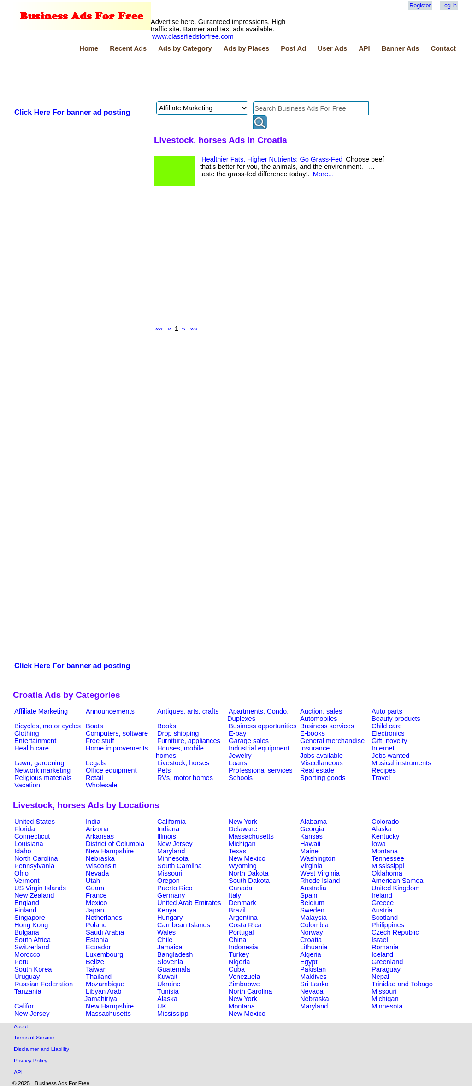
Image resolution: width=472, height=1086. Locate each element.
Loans (238, 763)
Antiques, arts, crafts (188, 711)
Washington (318, 858)
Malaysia (313, 917)
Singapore (29, 917)
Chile (164, 939)
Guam (95, 888)
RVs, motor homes (185, 777)
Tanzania (27, 991)
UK (161, 1006)
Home (88, 48)
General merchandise (332, 740)
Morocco (27, 954)
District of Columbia (115, 843)
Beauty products (396, 718)
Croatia (311, 939)
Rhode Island (320, 880)
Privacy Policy (30, 1060)
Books (166, 726)
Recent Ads (128, 48)
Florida (24, 829)
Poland (96, 925)
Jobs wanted (390, 755)
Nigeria (239, 962)
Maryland (171, 851)
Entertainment (35, 740)
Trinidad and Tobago (402, 984)
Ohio (21, 873)
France (96, 895)
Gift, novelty (389, 740)
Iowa (379, 843)
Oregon (168, 880)
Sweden (312, 910)
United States (34, 821)
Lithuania (314, 947)
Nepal (380, 976)
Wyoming (243, 866)
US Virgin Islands (40, 888)
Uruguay (27, 976)
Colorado (385, 821)
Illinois (166, 836)
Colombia (314, 925)
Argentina (243, 917)
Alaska (382, 829)
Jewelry (240, 755)
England (26, 902)
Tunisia (168, 991)
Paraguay (386, 969)
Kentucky (385, 836)
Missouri (170, 873)
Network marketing (42, 770)
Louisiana (28, 843)
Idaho (22, 851)
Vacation (27, 785)
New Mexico (247, 858)
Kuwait (167, 976)
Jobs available (321, 755)
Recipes (384, 770)
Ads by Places (246, 48)
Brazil (237, 910)
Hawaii (310, 843)
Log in (449, 5)
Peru (21, 962)
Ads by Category (185, 48)
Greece (383, 902)
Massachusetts (251, 836)
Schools (241, 777)
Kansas (311, 836)
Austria (382, 910)
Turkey (239, 954)
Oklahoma (387, 873)
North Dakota (248, 873)
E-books (312, 733)
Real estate (317, 770)
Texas (237, 851)
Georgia (312, 829)
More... (323, 174)
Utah (93, 880)
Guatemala (173, 969)
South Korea (33, 969)
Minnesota (173, 858)
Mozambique (105, 984)
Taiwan (96, 969)
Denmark (242, 902)
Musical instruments (401, 763)
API (364, 48)
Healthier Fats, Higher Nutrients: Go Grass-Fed (271, 159)
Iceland (382, 954)
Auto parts (387, 711)
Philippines (388, 925)
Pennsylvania (34, 866)
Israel (380, 939)
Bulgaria (26, 932)
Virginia (311, 866)
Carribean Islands (183, 925)
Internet (383, 748)
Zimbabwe (244, 984)
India (93, 821)
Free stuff (100, 740)
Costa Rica (245, 925)
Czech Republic (395, 932)
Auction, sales (321, 711)
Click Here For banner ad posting (72, 112)
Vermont (27, 880)
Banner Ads (400, 48)
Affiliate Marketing (41, 711)
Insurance (315, 748)
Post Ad (293, 48)
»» (193, 328)
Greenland (387, 962)
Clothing (26, 733)
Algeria (310, 954)
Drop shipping (178, 733)
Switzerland (31, 947)
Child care (387, 726)
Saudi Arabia (105, 932)
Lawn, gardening (39, 763)
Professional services (260, 770)
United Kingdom (395, 888)
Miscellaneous (321, 763)
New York (243, 821)
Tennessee (388, 858)
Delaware (243, 829)
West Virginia (320, 873)
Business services (327, 726)
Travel (381, 777)
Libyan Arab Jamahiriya (102, 995)
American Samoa (397, 880)
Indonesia (243, 947)
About (21, 1026)
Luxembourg (104, 954)
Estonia (97, 939)
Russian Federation (43, 984)
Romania (385, 947)
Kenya (167, 910)
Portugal (241, 932)
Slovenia (170, 962)
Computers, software (117, 733)
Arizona (97, 829)
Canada (240, 888)
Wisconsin (101, 866)
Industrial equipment (259, 748)
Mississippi (388, 866)
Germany (171, 895)
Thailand (99, 976)
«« (159, 328)
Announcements (110, 711)
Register (420, 5)
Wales (166, 932)
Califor (24, 1006)
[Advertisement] (180, 78)
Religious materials (42, 777)
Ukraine (169, 984)
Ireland (382, 895)
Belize (95, 962)
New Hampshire (110, 851)
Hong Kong (31, 925)
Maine (309, 851)
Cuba (237, 969)
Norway (311, 932)
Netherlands (104, 917)
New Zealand (34, 895)
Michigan (242, 843)
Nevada (97, 873)
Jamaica (170, 947)
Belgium (312, 902)
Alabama (313, 821)
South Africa (32, 939)
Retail (94, 777)
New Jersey (175, 843)
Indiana (168, 829)
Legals (96, 763)
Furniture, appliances (188, 740)
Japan (95, 910)
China (237, 939)
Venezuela (244, 976)
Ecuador (98, 947)
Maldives (313, 976)
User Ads (332, 48)
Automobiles (318, 718)
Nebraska (100, 858)
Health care (31, 748)
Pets (164, 770)
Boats (94, 726)
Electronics (388, 733)
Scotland (385, 917)
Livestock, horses (183, 763)
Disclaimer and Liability (41, 1049)
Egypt (308, 962)
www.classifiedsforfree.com (193, 36)
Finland (25, 910)
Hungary (170, 917)
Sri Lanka (314, 984)
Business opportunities (262, 726)
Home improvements (117, 748)
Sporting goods (323, 777)
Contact (443, 48)
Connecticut (32, 836)
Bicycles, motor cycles (47, 726)
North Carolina (36, 858)
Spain (309, 895)
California (171, 821)
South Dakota (249, 880)
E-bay (237, 733)
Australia (313, 888)
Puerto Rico (175, 888)
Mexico (96, 902)
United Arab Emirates (189, 902)
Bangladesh (175, 954)
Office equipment (111, 770)
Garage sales (249, 740)
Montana (385, 851)
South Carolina (179, 866)
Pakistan (313, 969)
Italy (235, 895)
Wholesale (101, 785)
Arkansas (100, 836)
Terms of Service (34, 1037)
